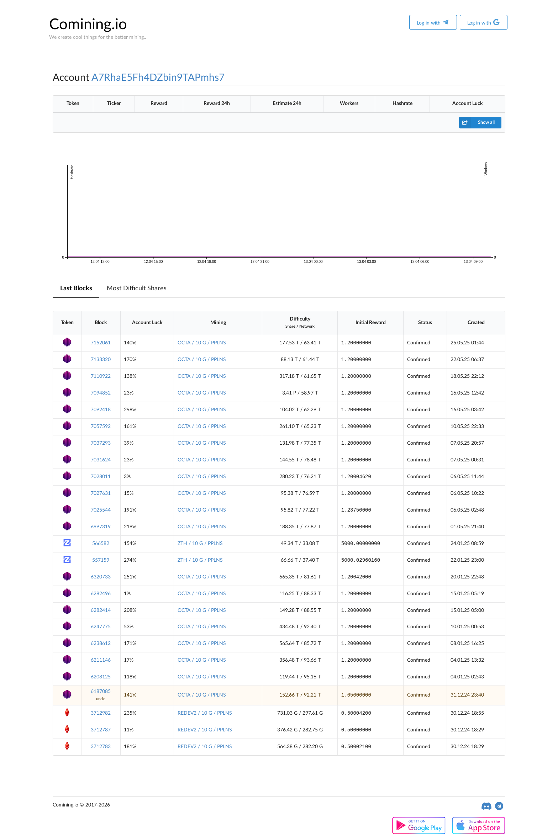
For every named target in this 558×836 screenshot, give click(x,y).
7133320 (101, 359)
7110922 (101, 376)
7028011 (101, 476)
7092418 (101, 409)
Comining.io (88, 24)
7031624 (101, 459)
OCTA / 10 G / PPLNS (202, 342)
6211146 (101, 660)
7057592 (101, 426)
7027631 (101, 493)
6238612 (101, 643)
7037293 (101, 443)
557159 (100, 560)
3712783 (101, 746)
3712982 (101, 713)
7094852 (101, 393)
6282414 (101, 610)
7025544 (101, 510)
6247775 (101, 626)
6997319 (101, 526)
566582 (100, 543)
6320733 (101, 577)
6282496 (101, 593)
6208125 (101, 676)
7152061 (101, 342)
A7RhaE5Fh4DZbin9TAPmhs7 (158, 78)
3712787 (101, 729)
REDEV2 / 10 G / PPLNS (205, 713)
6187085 (101, 691)
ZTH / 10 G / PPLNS (200, 543)
